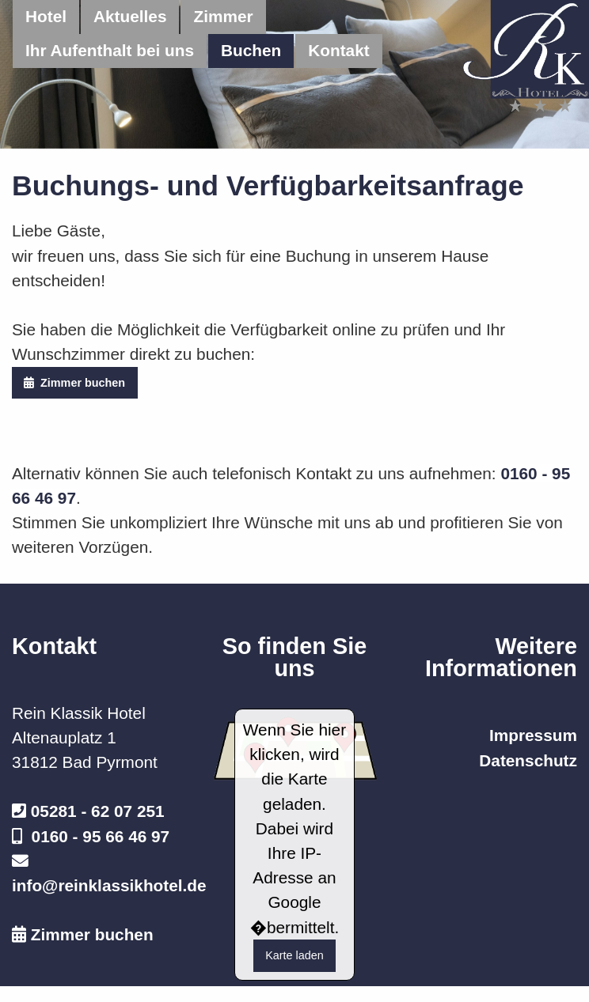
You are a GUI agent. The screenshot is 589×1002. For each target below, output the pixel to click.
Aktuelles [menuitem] (129, 16)
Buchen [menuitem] (251, 50)
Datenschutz (528, 760)
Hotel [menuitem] (45, 16)
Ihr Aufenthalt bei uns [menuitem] (109, 50)
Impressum (533, 735)
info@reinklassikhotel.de (109, 885)
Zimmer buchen (74, 382)
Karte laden (294, 955)
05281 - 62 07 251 (98, 811)
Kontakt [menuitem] (338, 50)
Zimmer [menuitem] (223, 16)
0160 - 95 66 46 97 (101, 836)
